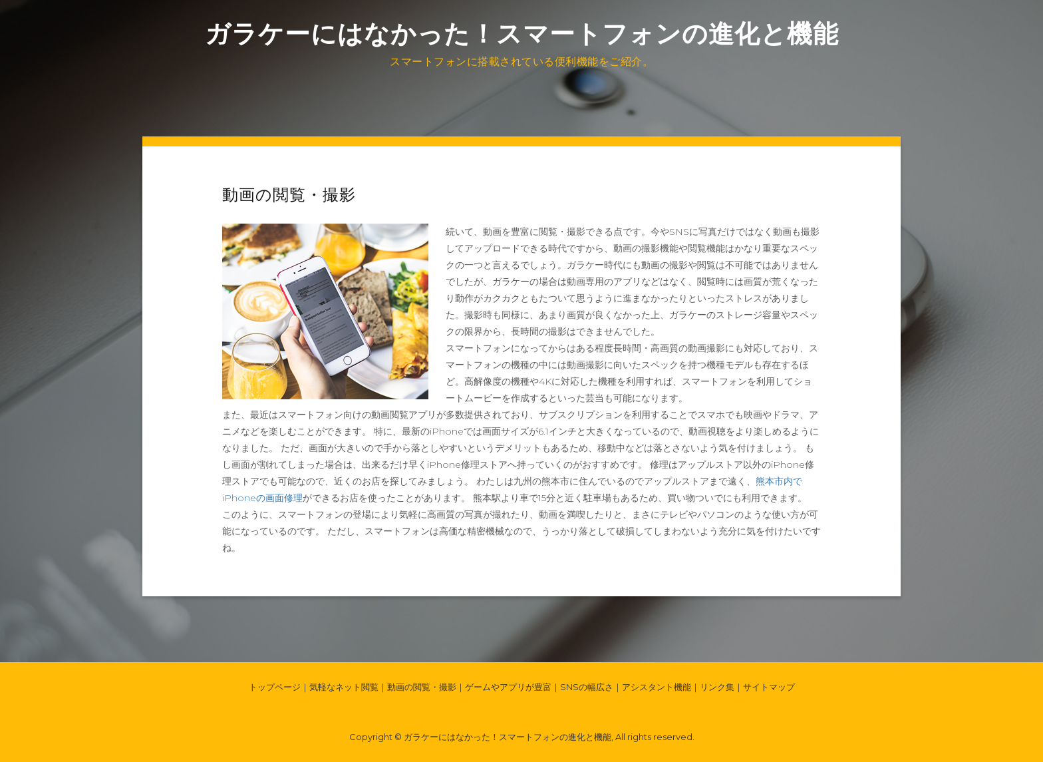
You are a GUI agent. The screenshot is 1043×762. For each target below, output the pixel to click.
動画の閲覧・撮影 (421, 686)
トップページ (275, 686)
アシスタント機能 (656, 686)
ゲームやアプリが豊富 (508, 686)
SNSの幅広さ (586, 686)
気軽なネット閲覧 (343, 686)
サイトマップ (769, 686)
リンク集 (717, 686)
